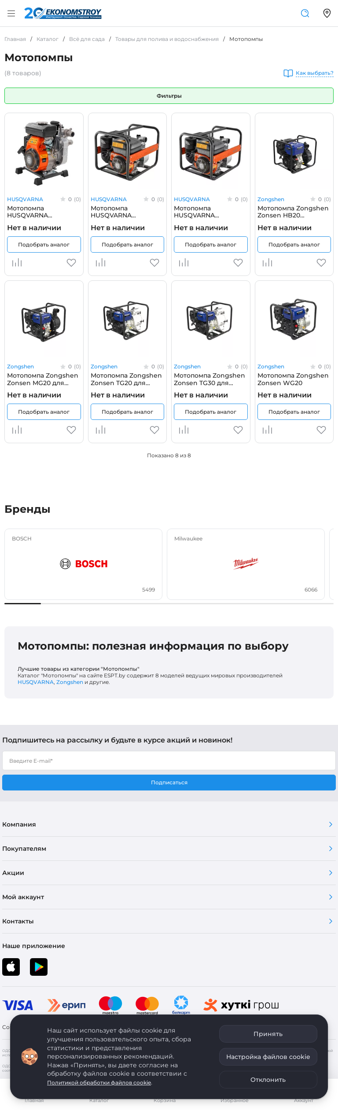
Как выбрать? (315, 73)
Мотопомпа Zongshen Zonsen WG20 (293, 378)
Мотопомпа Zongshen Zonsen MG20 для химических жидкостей (42, 378)
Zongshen (270, 199)
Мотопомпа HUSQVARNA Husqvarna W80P (201, 211)
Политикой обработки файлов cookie (99, 1082)
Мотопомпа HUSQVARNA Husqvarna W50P (118, 211)
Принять (268, 1034)
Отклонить (268, 1080)
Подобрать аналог (44, 244)
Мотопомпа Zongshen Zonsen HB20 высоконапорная (293, 211)
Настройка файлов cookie (268, 1057)
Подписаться (169, 782)
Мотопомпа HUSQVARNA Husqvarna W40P (34, 211)
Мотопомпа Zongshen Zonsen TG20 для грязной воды (126, 378)
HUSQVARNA (25, 199)
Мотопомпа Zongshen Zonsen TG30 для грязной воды (209, 378)
